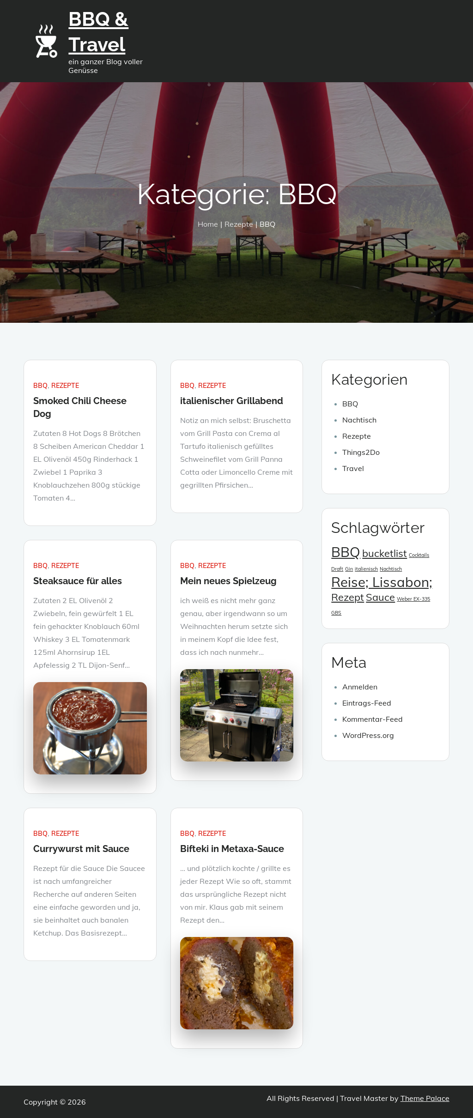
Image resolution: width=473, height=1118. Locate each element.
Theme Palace (424, 1098)
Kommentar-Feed (372, 719)
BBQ (40, 385)
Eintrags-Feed (366, 702)
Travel (353, 468)
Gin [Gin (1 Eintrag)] (349, 569)
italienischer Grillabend (231, 400)
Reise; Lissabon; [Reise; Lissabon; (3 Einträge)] (381, 582)
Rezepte (65, 385)
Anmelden (359, 686)
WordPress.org (368, 735)
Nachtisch (359, 419)
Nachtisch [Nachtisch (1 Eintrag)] (391, 569)
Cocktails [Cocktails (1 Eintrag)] (419, 555)
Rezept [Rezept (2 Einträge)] (347, 597)
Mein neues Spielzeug (228, 580)
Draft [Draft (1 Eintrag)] (337, 569)
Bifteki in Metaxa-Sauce (232, 848)
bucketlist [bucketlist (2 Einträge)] (384, 553)
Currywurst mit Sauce (81, 848)
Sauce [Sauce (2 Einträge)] (380, 597)
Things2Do (361, 452)
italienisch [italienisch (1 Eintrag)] (366, 569)
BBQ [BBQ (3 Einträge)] (345, 552)
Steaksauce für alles (77, 580)
